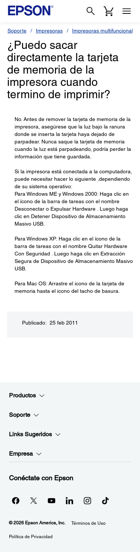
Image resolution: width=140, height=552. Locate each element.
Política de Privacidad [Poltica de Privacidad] (31, 536)
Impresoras (49, 31)
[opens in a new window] (105, 500)
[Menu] (127, 11)
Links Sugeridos (35, 434)
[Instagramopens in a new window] (87, 500)
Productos (27, 395)
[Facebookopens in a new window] (15, 500)
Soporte (17, 31)
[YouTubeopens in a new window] (51, 500)
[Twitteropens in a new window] (33, 500)
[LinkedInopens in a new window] (69, 500)
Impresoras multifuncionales (105, 31)
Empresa (25, 454)
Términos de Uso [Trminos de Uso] (88, 523)
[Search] (91, 11)
